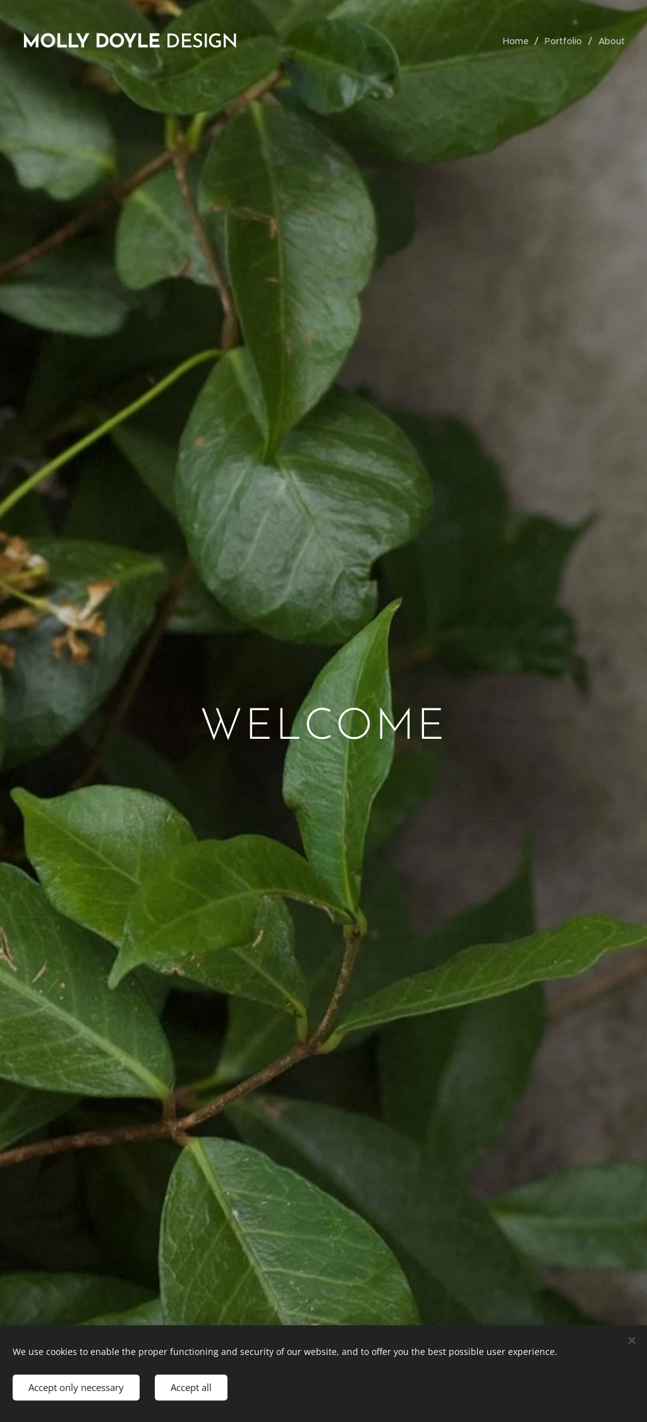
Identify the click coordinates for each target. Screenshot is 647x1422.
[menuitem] (518, 41)
